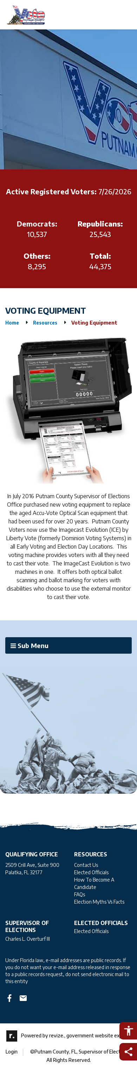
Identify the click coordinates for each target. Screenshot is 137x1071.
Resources (45, 323)
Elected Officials (91, 872)
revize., (57, 1035)
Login (12, 1052)
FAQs (79, 894)
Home (12, 323)
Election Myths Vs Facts (99, 902)
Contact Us (86, 865)
